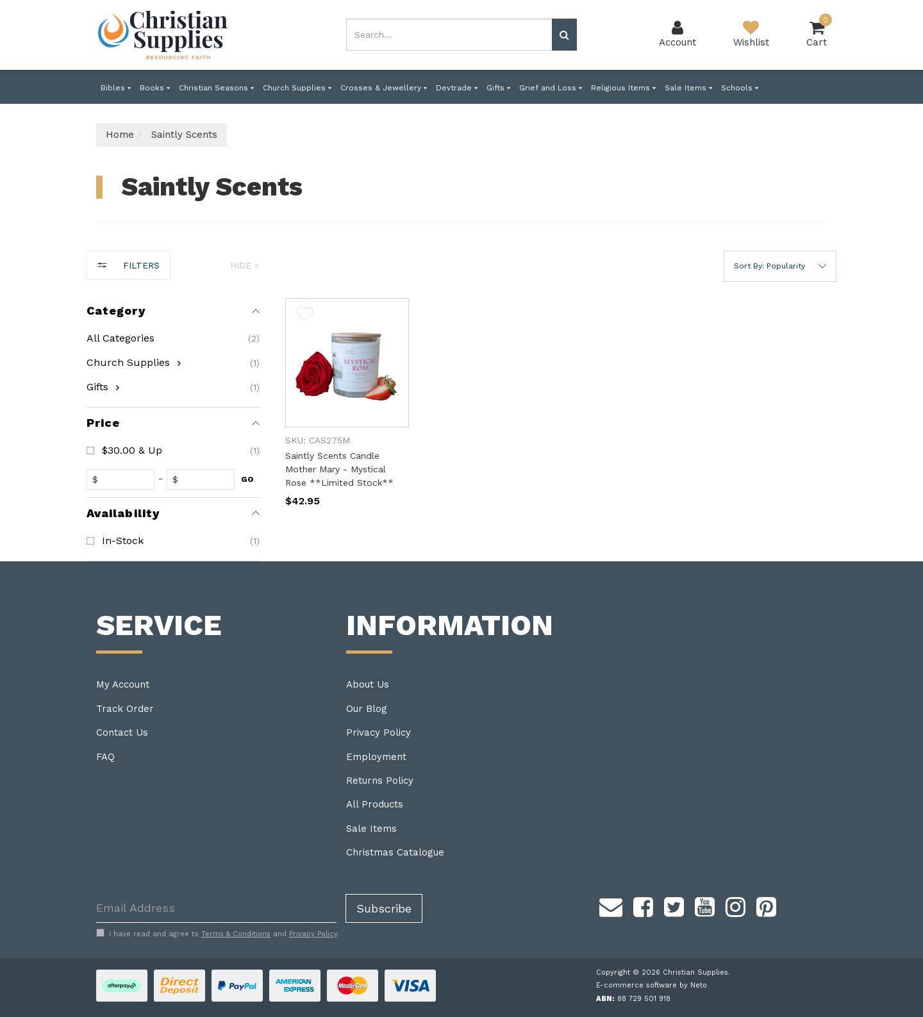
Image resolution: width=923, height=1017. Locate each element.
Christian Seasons (216, 87)
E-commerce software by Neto (651, 985)
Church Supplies (297, 87)
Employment (376, 757)
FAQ (105, 757)
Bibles (116, 87)
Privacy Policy (378, 732)
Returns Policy (379, 780)
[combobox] (449, 35)
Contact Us (122, 732)
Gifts (498, 87)
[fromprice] (123, 479)
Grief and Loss (550, 87)
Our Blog (366, 709)
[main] (560, 415)
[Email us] (610, 905)
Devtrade (457, 87)
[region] (173, 406)
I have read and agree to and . (217, 933)
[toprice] (203, 479)
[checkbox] (173, 363)
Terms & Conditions (235, 934)
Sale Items (688, 87)
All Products (374, 804)
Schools (739, 87)
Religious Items (623, 87)
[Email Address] (216, 908)
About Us (367, 684)
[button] (780, 266)
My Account (122, 684)
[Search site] (564, 35)
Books (155, 87)
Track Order (125, 709)
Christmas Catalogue (395, 852)
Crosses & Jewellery (383, 87)
